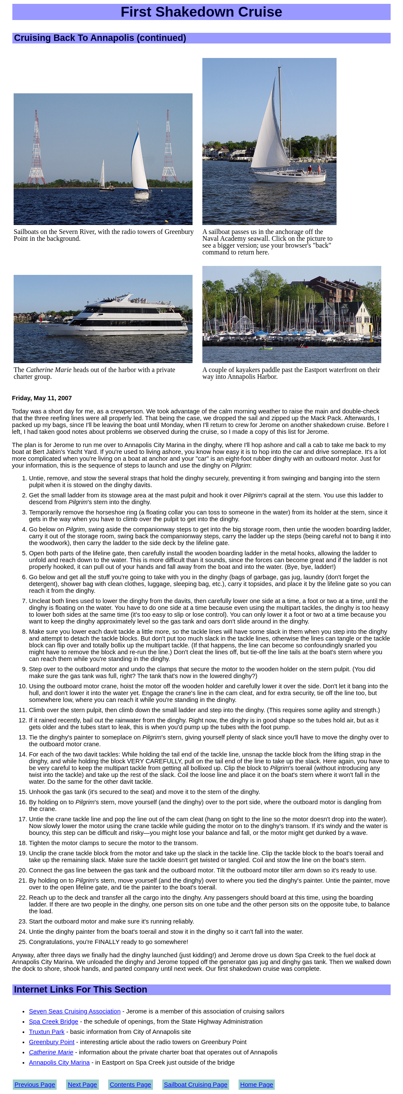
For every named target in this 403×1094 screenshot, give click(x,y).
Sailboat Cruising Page (195, 1084)
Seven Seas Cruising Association (75, 1011)
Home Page (256, 1084)
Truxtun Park (46, 1031)
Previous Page (34, 1084)
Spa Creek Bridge (53, 1021)
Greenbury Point (52, 1042)
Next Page (82, 1084)
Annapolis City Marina (59, 1062)
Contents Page (130, 1084)
